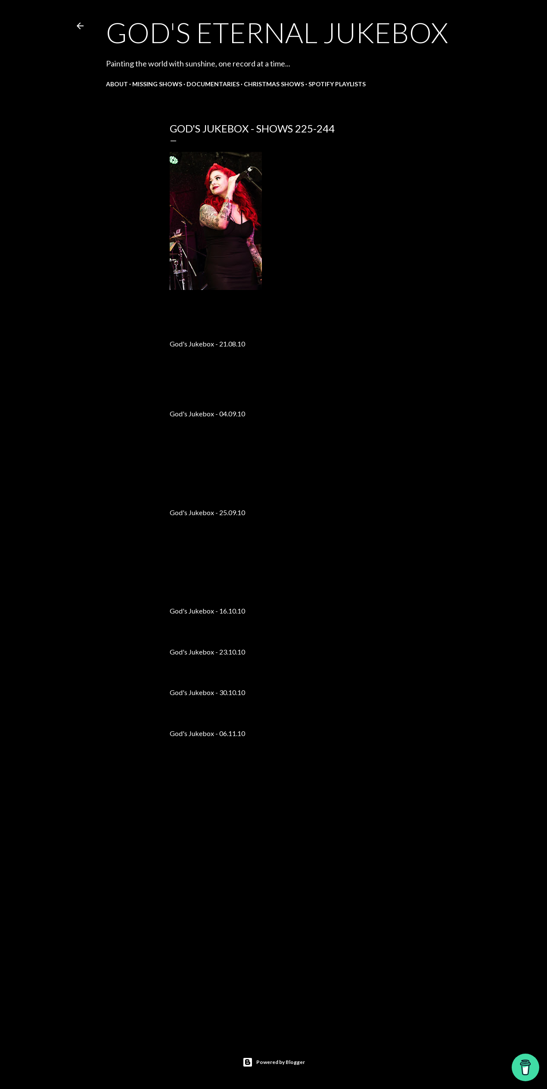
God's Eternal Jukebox (277, 32)
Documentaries (212, 84)
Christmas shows (274, 84)
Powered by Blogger (273, 1062)
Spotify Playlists (337, 84)
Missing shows (157, 84)
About (117, 84)
